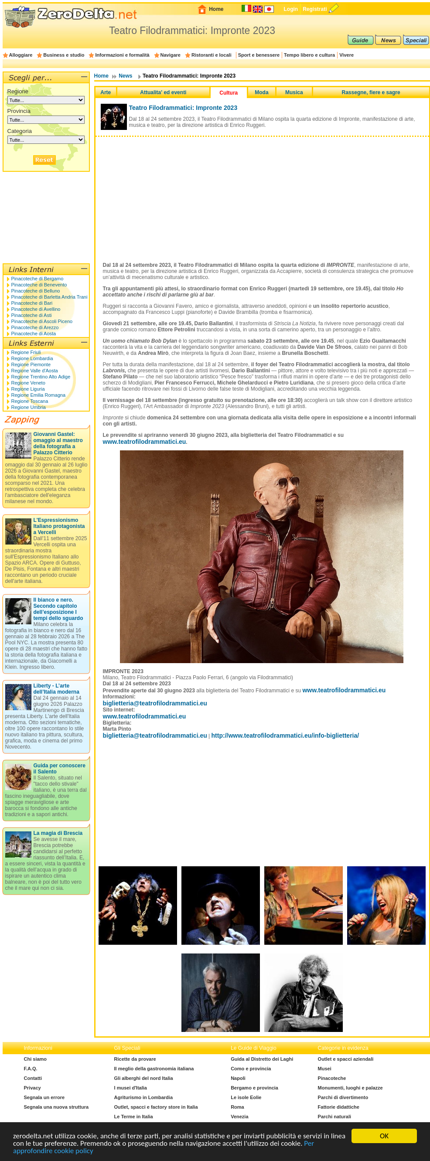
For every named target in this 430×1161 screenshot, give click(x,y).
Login (290, 9)
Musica (294, 92)
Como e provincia (251, 1068)
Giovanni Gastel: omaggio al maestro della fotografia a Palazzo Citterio (58, 443)
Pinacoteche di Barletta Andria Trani (49, 297)
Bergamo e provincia (254, 1087)
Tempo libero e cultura (309, 55)
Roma (237, 1107)
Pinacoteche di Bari (32, 303)
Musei (324, 1068)
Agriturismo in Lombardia (143, 1097)
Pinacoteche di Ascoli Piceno (42, 321)
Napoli (238, 1078)
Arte (105, 92)
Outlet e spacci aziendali (346, 1059)
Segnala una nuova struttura (56, 1107)
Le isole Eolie (246, 1097)
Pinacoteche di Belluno (35, 290)
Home (216, 9)
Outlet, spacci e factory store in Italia (156, 1107)
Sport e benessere (259, 55)
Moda (261, 92)
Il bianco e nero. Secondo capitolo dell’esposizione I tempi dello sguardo (58, 609)
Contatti (33, 1078)
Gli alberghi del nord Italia (143, 1078)
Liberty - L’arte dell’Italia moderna (56, 689)
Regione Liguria (28, 389)
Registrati (315, 9)
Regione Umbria (28, 407)
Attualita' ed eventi (163, 92)
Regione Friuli (26, 352)
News (125, 76)
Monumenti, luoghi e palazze (350, 1087)
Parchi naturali (334, 1116)
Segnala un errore (44, 1097)
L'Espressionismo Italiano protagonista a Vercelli (59, 526)
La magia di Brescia (58, 833)
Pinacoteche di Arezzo (35, 327)
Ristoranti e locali (211, 55)
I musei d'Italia (130, 1087)
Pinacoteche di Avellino (36, 309)
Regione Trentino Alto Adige (41, 376)
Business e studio (63, 55)
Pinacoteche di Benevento (39, 284)
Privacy (32, 1087)
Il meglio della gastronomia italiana (154, 1068)
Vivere (346, 55)
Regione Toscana (29, 401)
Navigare (170, 55)
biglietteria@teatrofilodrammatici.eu (155, 703)
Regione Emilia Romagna (38, 395)
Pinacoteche (332, 1078)
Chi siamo (35, 1059)
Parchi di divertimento (343, 1097)
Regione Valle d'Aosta (34, 370)
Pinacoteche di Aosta (33, 333)
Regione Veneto (28, 382)
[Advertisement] (262, 193)
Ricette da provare (135, 1059)
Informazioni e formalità (122, 55)
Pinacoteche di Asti (31, 315)
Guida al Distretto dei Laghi (262, 1059)
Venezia (239, 1116)
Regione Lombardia (32, 358)
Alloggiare (21, 55)
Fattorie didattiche (338, 1107)
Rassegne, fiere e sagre (371, 92)
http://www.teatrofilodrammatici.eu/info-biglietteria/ (285, 735)
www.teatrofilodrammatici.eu (144, 441)
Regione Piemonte (31, 364)
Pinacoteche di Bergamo (37, 278)
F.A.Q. (31, 1068)
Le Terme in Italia (133, 1116)
